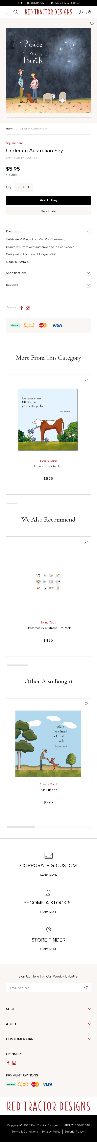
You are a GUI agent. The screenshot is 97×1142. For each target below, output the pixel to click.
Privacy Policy (51, 1131)
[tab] (49, 117)
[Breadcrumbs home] (9, 128)
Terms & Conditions (24, 1131)
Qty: (9, 187)
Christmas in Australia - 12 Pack (48, 628)
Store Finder (49, 211)
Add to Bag (48, 200)
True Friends (48, 790)
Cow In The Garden (48, 466)
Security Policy (74, 1131)
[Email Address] (48, 987)
